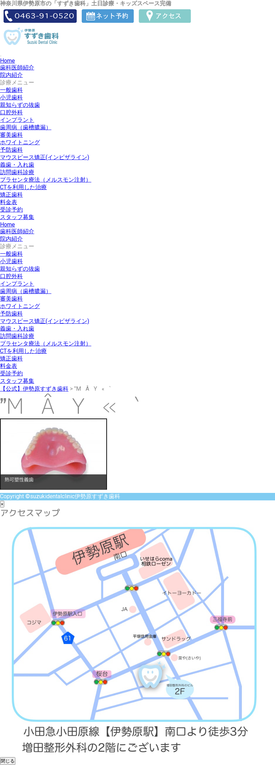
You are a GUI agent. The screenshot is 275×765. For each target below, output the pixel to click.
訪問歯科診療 (17, 172)
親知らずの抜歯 (20, 105)
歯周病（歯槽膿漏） (25, 127)
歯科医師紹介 (17, 67)
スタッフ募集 (17, 217)
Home (7, 60)
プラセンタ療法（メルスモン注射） (45, 179)
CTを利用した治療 (23, 187)
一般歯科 (11, 90)
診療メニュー (17, 82)
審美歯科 (11, 134)
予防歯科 (11, 149)
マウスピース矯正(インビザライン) (44, 157)
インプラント (17, 119)
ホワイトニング (20, 142)
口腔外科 (11, 112)
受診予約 (11, 209)
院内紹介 (11, 75)
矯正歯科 (11, 194)
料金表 (8, 202)
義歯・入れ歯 (17, 164)
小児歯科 (11, 97)
